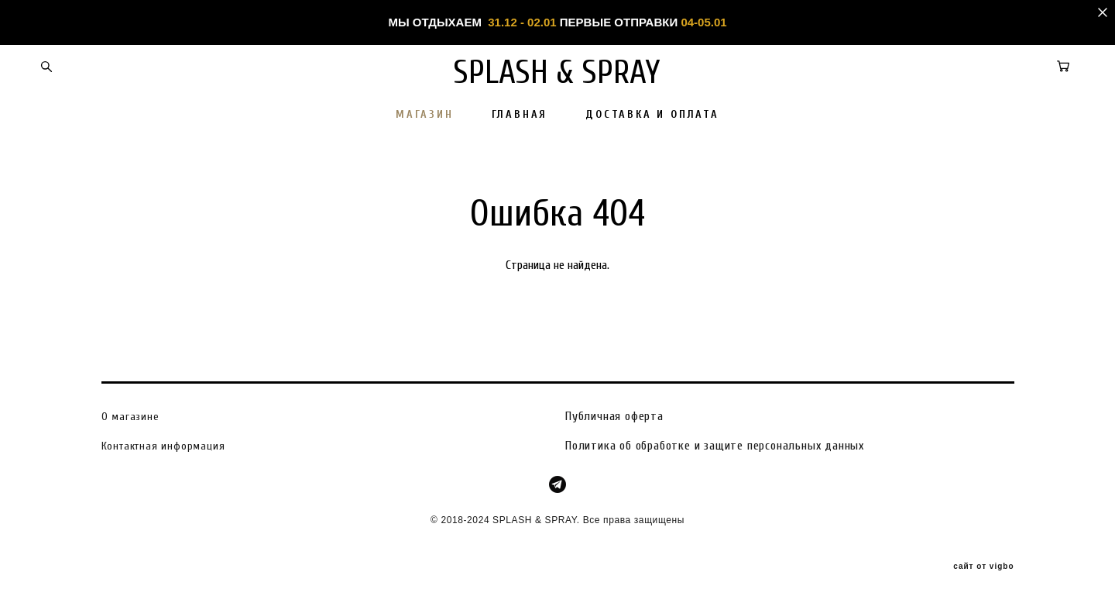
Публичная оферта (614, 415)
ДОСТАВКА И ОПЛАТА (652, 115)
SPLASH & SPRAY (558, 72)
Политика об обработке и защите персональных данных (714, 445)
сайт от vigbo (983, 566)
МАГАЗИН (425, 115)
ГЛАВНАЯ (520, 115)
